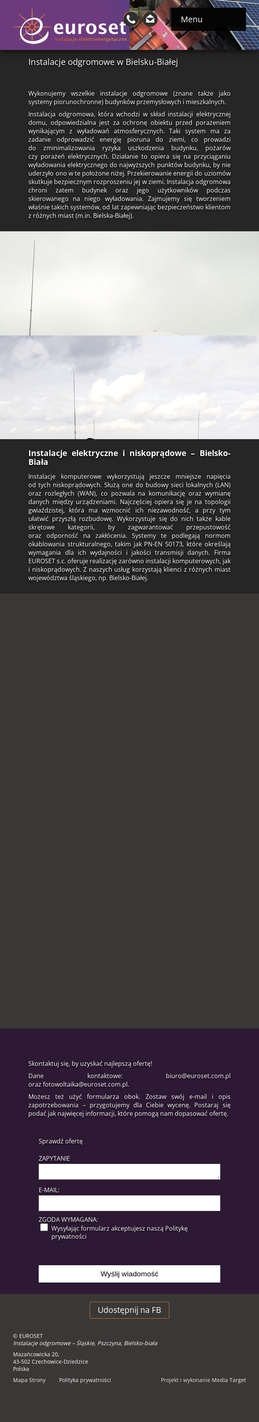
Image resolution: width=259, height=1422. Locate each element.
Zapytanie (54, 1158)
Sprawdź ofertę (61, 1141)
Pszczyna (109, 1343)
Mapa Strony (29, 1380)
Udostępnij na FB (129, 1309)
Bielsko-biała (140, 1343)
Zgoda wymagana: (68, 1220)
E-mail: (49, 1190)
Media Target (229, 1380)
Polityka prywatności (85, 1380)
